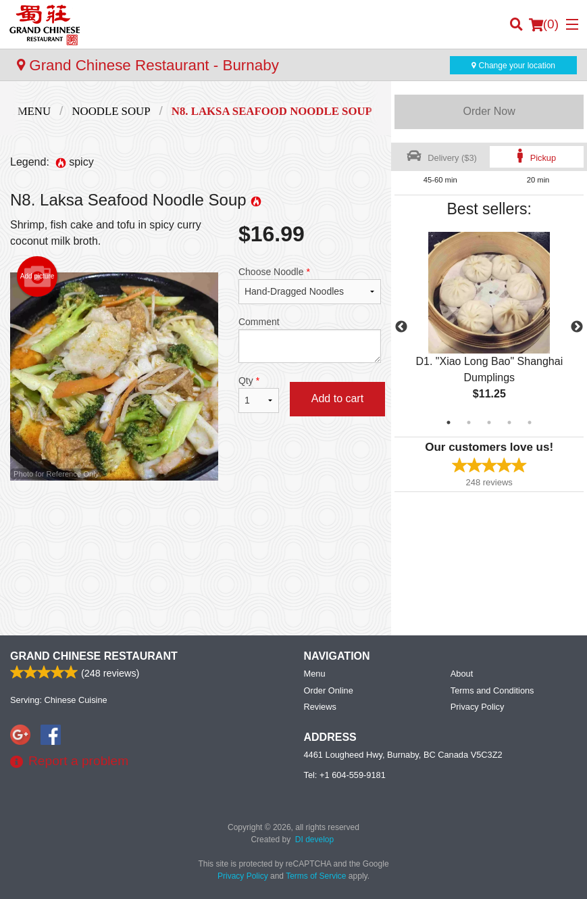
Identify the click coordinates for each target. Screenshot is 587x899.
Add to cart (337, 398)
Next (577, 327)
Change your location (513, 65)
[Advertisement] (195, 524)
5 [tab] (529, 422)
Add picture (37, 276)
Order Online (328, 690)
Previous (401, 327)
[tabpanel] (489, 327)
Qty (258, 394)
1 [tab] (448, 422)
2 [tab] (469, 422)
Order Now (489, 111)
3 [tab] (489, 422)
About (462, 674)
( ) (544, 24)
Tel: (345, 775)
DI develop (314, 839)
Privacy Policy (478, 707)
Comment (309, 339)
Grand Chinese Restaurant (94, 656)
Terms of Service (316, 876)
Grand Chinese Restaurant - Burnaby (148, 65)
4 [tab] (509, 422)
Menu (315, 674)
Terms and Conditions (492, 690)
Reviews (320, 707)
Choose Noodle (309, 285)
